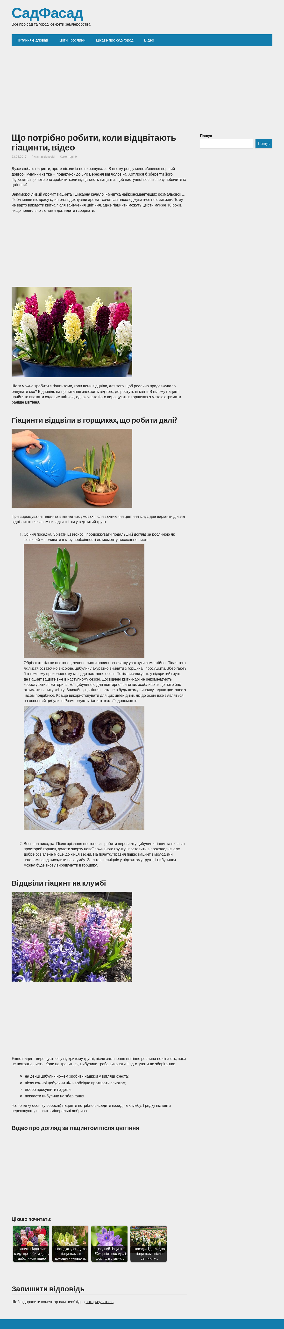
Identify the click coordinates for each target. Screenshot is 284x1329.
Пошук (206, 136)
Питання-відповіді (43, 156)
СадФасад (47, 13)
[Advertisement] (142, 82)
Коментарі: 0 (68, 156)
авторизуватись (99, 1302)
